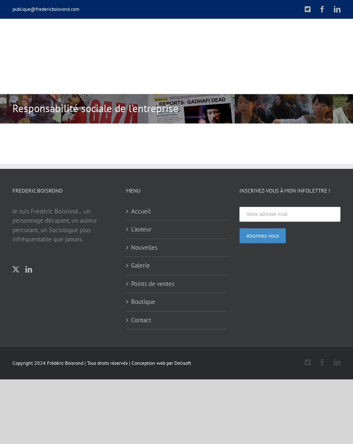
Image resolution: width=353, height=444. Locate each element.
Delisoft (182, 363)
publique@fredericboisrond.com (46, 9)
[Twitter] (15, 269)
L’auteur (141, 229)
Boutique (143, 302)
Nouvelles (144, 247)
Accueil (141, 211)
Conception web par (152, 363)
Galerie (140, 265)
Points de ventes (152, 284)
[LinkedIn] (28, 269)
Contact (141, 320)
